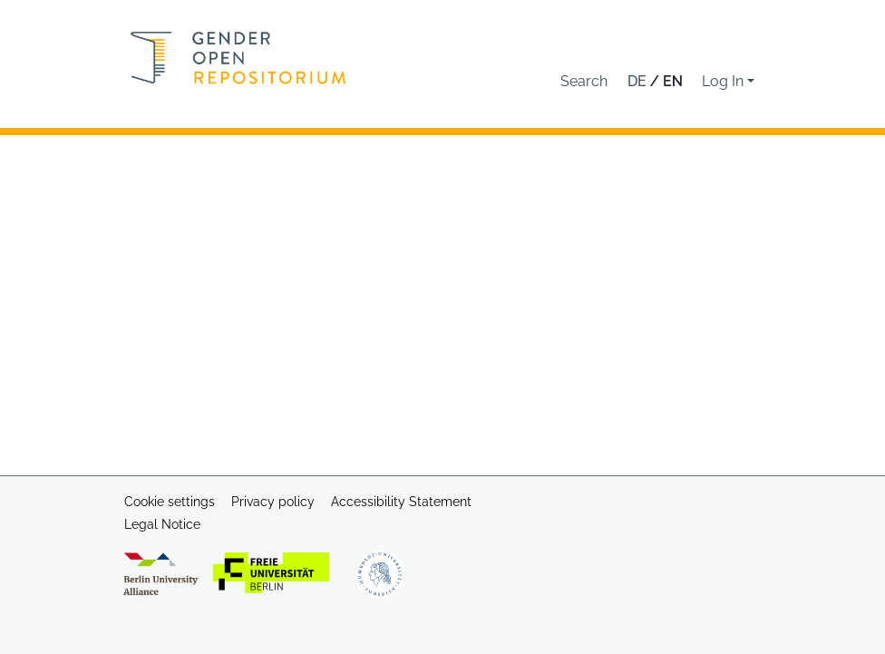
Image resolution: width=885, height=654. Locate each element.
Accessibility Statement (401, 501)
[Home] (238, 57)
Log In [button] (724, 81)
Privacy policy (273, 501)
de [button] (638, 81)
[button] (584, 82)
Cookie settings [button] (169, 501)
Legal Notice (162, 524)
